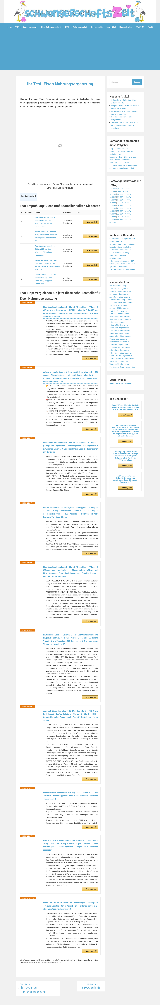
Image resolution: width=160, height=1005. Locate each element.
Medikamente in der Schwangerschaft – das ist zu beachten (123, 114)
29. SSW (121, 217)
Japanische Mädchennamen (121, 342)
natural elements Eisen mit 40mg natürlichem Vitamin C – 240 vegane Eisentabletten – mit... (47, 228)
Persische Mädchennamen (121, 347)
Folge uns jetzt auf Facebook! (122, 389)
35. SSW (121, 222)
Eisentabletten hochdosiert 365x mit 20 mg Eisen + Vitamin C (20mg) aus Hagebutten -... (46, 238)
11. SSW (121, 200)
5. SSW (122, 194)
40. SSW (113, 228)
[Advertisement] (80, 54)
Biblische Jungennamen (119, 316)
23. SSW (121, 211)
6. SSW (129, 194)
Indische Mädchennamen (120, 330)
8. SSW (120, 197)
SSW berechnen (116, 264)
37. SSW (113, 225)
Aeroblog (66, 1002)
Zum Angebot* (92, 219)
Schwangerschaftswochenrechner (124, 269)
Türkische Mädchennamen (120, 370)
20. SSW (121, 208)
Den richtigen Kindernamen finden (124, 372)
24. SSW (129, 211)
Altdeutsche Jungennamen (121, 300)
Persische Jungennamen (120, 344)
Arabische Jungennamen (120, 311)
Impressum (75, 1002)
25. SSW (113, 214)
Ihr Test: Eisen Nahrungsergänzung (60, 84)
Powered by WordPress (45, 1002)
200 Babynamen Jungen (120, 291)
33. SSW (129, 219)
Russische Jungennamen (120, 350)
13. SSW (113, 203)
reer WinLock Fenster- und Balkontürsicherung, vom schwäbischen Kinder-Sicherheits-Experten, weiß (125, 485)
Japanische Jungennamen (120, 339)
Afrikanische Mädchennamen (122, 297)
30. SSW (129, 217)
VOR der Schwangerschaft (26, 27)
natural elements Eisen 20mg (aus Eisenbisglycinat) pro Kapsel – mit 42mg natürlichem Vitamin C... (47, 247)
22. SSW (113, 211)
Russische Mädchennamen (121, 353)
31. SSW (113, 219)
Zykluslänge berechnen (119, 272)
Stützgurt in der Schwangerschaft (123, 174)
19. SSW (113, 208)
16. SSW (113, 205)
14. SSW (121, 203)
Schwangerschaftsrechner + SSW (123, 266)
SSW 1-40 (140, 27)
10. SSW (113, 200)
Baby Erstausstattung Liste (121, 151)
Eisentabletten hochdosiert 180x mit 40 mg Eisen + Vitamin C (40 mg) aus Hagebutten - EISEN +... (46, 219)
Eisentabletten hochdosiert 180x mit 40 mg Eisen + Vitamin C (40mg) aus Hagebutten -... (46, 256)
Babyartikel (111, 27)
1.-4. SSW (113, 194)
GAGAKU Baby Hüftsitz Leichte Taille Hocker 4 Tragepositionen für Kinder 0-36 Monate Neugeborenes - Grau (125, 413)
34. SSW (113, 222)
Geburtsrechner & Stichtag (120, 258)
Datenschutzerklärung (90, 1002)
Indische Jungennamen (119, 328)
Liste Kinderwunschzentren (121, 162)
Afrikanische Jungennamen (121, 294)
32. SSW (121, 219)
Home (9, 27)
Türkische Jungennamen (120, 367)
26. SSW (121, 214)
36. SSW (129, 222)
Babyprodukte (97, 27)
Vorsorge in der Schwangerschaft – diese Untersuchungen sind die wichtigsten (126, 128)
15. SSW (129, 203)
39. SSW (129, 225)
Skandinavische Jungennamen (122, 361)
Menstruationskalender (119, 261)
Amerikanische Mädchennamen (123, 308)
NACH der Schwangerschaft (76, 27)
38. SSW (121, 225)
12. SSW (129, 200)
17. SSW (121, 205)
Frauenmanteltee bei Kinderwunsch (124, 160)
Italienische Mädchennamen (121, 336)
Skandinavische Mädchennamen (123, 364)
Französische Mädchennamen (122, 325)
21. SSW (129, 208)
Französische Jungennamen (121, 322)
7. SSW (112, 197)
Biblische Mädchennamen (120, 319)
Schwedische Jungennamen (121, 356)
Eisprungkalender (117, 247)
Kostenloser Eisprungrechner (121, 255)
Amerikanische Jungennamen (122, 305)
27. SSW (129, 214)
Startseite (105, 1002)
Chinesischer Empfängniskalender (124, 244)
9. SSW (127, 197)
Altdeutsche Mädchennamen (121, 302)
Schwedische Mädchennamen (122, 358)
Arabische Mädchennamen (121, 314)
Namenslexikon (125, 27)
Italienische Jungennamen (120, 333)
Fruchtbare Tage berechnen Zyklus (124, 250)
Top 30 (150, 27)
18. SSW (129, 205)
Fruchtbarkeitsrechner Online (121, 252)
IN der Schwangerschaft (51, 27)
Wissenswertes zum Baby (120, 165)
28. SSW (113, 217)
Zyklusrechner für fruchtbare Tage (124, 275)
